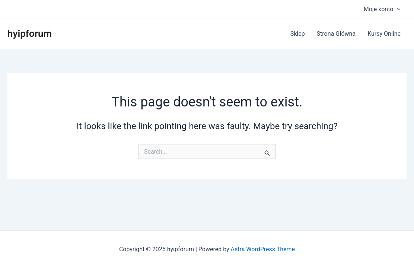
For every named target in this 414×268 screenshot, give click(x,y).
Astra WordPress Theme (263, 249)
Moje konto (382, 9)
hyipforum (29, 33)
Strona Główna (336, 33)
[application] (397, 9)
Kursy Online (384, 33)
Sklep (297, 33)
